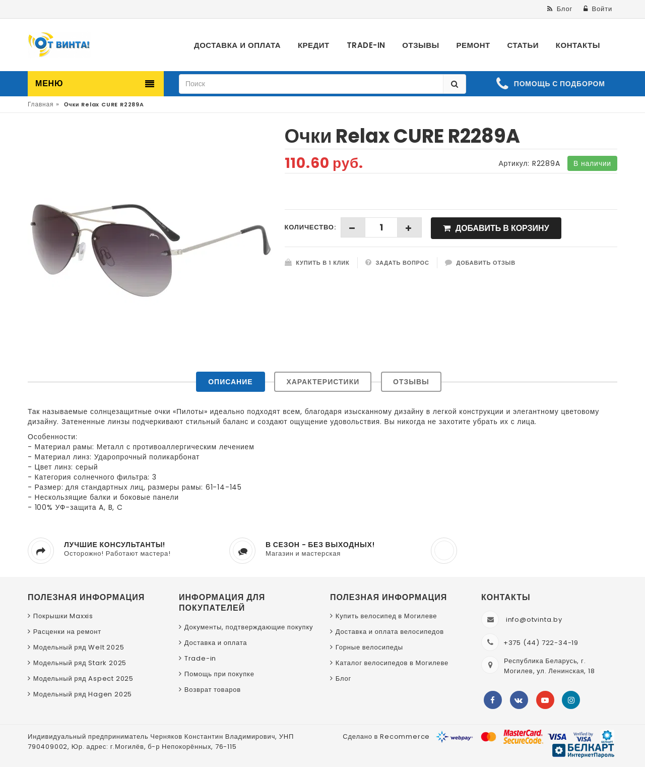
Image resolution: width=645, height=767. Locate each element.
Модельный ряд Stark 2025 (79, 663)
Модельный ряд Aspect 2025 (83, 678)
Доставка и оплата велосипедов (390, 631)
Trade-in (200, 658)
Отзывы (411, 382)
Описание (230, 382)
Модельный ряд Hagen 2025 (82, 694)
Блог (343, 678)
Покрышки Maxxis (63, 616)
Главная (40, 104)
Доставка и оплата (215, 642)
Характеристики (322, 382)
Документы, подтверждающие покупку (248, 627)
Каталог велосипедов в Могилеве (392, 663)
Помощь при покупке (219, 674)
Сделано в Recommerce (386, 736)
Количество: (310, 227)
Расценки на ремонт (67, 631)
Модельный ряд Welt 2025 (78, 647)
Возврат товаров (212, 689)
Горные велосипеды (369, 647)
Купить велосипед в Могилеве (386, 616)
